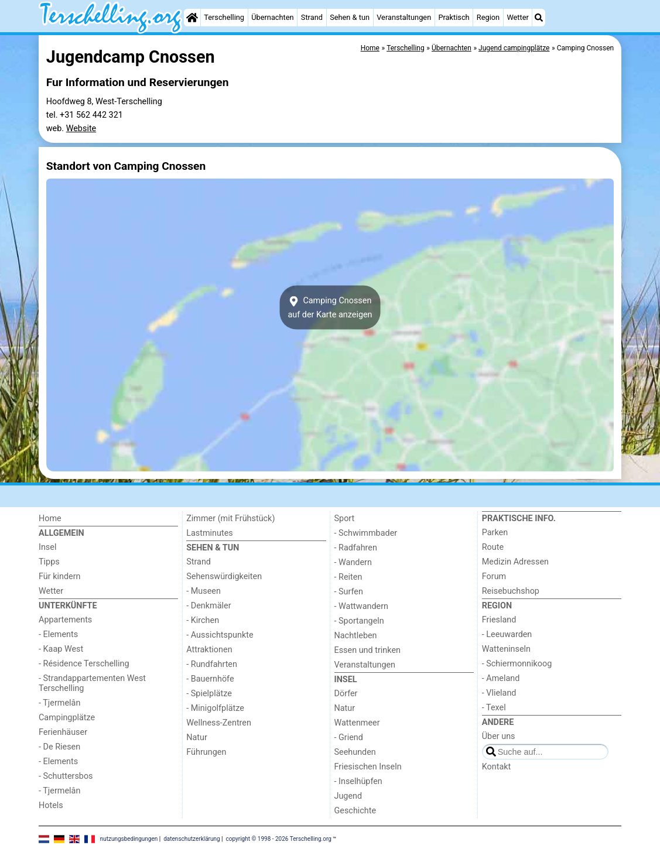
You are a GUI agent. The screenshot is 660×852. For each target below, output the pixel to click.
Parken (495, 533)
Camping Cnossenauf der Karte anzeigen (330, 307)
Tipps (49, 562)
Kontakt (496, 767)
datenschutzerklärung (191, 839)
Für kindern (60, 576)
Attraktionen (209, 650)
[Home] (192, 17)
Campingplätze (67, 718)
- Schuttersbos (66, 776)
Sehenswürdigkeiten (224, 576)
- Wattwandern (361, 606)
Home (50, 518)
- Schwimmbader (366, 533)
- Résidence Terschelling (84, 664)
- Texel (494, 708)
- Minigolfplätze (215, 708)
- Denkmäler (208, 606)
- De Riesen (59, 747)
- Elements (58, 634)
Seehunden (355, 752)
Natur (196, 737)
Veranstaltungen (404, 17)
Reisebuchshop (510, 591)
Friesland (499, 620)
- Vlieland (499, 693)
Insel (47, 547)
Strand (312, 17)
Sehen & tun (350, 17)
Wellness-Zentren (218, 723)
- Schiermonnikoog (517, 664)
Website (81, 129)
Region (488, 17)
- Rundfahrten (211, 664)
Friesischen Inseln (368, 767)
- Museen (203, 591)
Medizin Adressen (515, 562)
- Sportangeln (359, 621)
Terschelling (224, 17)
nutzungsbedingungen (129, 839)
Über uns (498, 736)
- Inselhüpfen (358, 781)
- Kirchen (202, 620)
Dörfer (346, 694)
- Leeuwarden (507, 634)
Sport (344, 518)
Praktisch (453, 17)
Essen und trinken (367, 650)
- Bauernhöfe (210, 679)
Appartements (65, 620)
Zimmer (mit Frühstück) (230, 518)
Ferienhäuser (63, 732)
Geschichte (355, 811)
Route (493, 547)
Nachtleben (355, 636)
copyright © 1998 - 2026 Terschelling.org (278, 839)
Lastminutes (209, 533)
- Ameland (501, 678)
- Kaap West (61, 649)
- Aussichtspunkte (219, 635)
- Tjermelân (59, 703)
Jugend (348, 796)
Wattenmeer (357, 723)
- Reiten (348, 577)
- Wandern (353, 562)
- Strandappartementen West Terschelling (92, 683)
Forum (494, 576)
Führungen (206, 752)
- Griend (348, 737)
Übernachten (272, 17)
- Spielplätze (209, 694)
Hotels (51, 805)
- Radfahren (355, 548)
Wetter (517, 17)
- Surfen (348, 592)
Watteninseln (506, 649)
